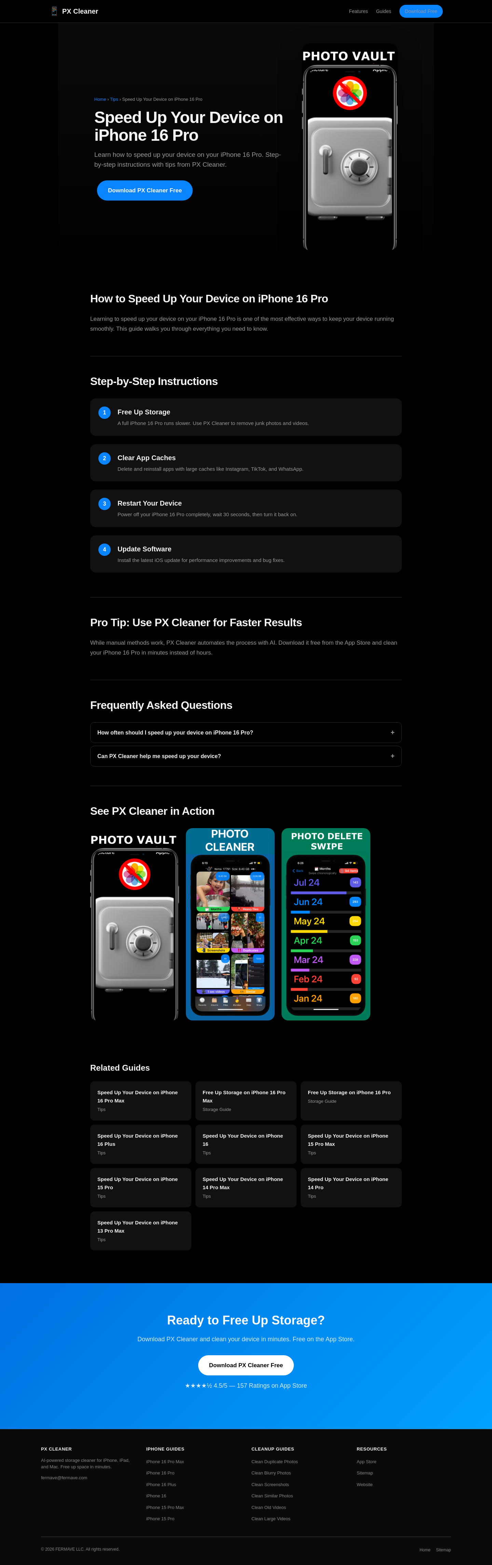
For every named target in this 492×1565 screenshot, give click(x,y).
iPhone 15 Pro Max (165, 1507)
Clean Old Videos (268, 1507)
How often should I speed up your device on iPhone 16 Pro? (246, 733)
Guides (383, 11)
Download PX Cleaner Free (145, 190)
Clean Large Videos (270, 1518)
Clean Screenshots (270, 1484)
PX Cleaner (73, 11)
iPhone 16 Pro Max (165, 1461)
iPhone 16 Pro (160, 1472)
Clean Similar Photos (272, 1495)
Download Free (421, 11)
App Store (367, 1461)
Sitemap (365, 1472)
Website (365, 1484)
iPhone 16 (156, 1495)
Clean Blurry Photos (271, 1472)
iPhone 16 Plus (161, 1484)
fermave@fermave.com (64, 1477)
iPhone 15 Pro (160, 1518)
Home (100, 99)
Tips (114, 99)
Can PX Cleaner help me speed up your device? (246, 756)
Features (358, 11)
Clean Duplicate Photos (274, 1461)
